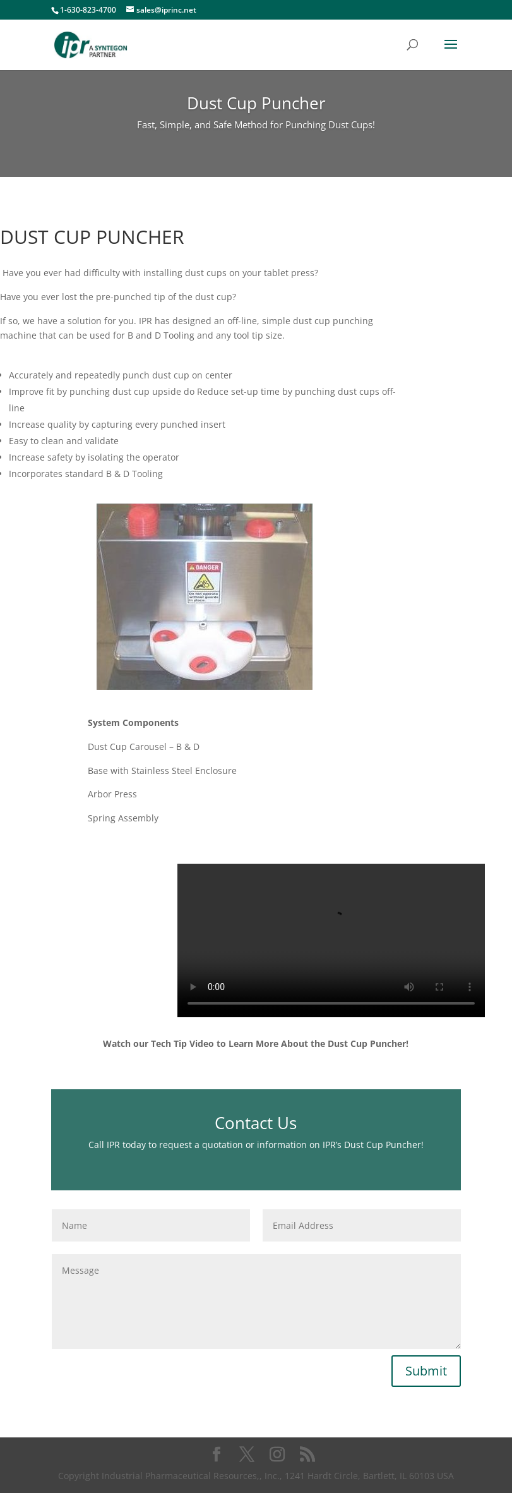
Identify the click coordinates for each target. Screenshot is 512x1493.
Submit (426, 1370)
